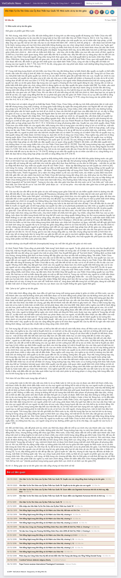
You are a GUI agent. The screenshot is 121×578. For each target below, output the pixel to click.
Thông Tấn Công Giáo (59, 3)
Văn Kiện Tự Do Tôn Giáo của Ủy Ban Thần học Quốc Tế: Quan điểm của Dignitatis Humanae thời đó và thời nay (62, 496)
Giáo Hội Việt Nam (40, 3)
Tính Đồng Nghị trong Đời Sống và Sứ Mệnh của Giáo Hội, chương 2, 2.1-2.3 (48, 535)
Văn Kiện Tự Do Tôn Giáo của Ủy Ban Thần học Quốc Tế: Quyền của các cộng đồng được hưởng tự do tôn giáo (61, 479)
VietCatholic (75, 3)
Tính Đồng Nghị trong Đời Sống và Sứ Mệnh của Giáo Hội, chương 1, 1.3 (46, 539)
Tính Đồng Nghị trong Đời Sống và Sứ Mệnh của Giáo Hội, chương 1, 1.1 (46, 547)
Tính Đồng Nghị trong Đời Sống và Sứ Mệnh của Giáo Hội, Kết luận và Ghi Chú (49, 510)
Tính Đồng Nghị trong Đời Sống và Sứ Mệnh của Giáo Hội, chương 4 (45, 514)
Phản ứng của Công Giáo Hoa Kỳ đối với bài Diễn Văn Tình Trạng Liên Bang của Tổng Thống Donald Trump (60, 556)
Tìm (116, 3)
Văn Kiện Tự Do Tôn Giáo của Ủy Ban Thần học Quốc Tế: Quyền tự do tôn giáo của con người (55, 485)
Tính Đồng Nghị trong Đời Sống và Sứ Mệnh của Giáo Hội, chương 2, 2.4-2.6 (48, 523)
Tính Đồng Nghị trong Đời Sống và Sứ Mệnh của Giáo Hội (41, 552)
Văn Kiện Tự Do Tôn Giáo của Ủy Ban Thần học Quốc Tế (40, 502)
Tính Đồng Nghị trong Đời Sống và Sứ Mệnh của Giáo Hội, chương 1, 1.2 (46, 543)
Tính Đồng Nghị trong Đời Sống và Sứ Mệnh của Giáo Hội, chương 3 (45, 519)
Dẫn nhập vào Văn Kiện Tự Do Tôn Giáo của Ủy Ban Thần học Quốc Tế (46, 506)
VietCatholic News (11, 3)
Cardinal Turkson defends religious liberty (35, 560)
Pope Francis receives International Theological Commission (41, 564)
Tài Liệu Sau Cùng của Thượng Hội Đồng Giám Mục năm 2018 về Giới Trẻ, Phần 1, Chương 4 (54, 531)
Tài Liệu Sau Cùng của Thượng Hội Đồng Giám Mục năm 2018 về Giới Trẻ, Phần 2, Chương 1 (54, 527)
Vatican (27, 3)
